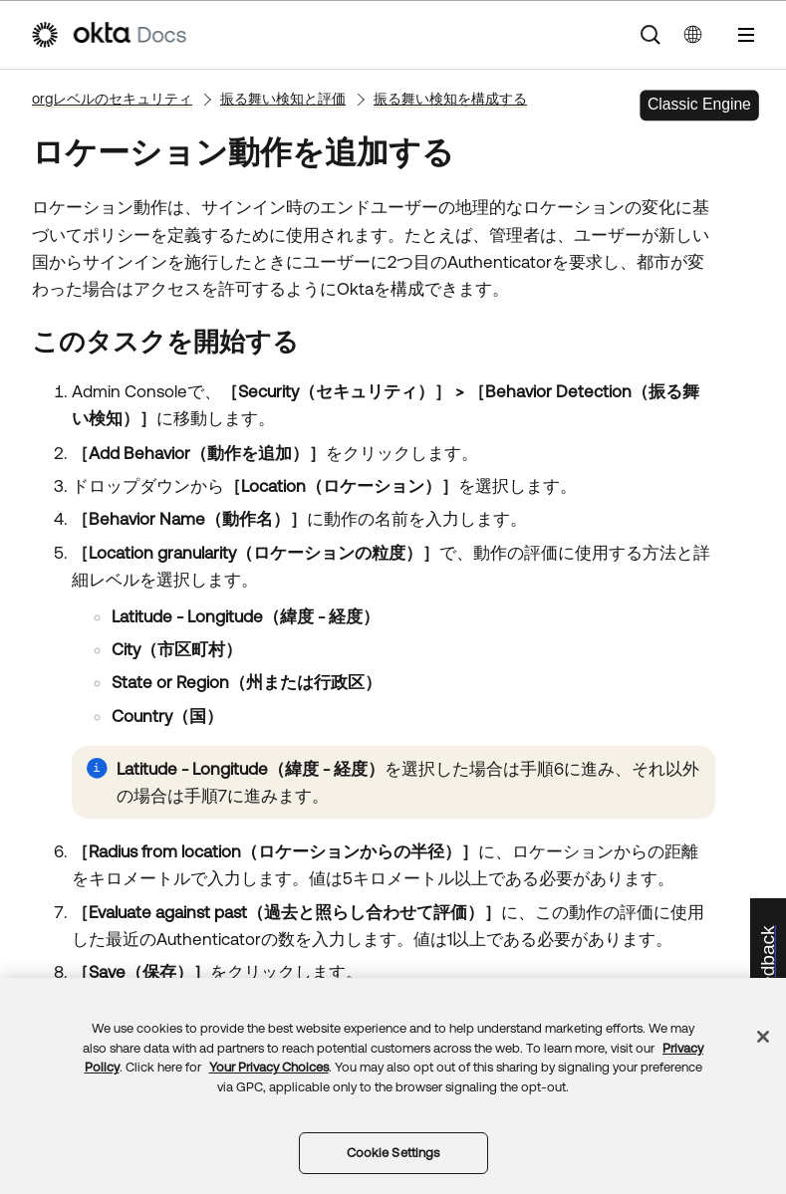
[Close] (763, 1037)
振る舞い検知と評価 (283, 99)
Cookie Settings (393, 1152)
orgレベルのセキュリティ (112, 99)
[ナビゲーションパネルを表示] (746, 35)
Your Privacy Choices (269, 1067)
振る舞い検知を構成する (450, 99)
